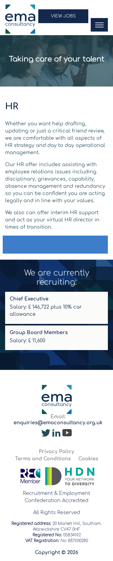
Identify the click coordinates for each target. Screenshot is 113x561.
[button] (63, 19)
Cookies (88, 459)
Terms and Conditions (43, 459)
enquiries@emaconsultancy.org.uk (58, 422)
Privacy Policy (56, 451)
